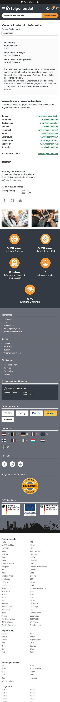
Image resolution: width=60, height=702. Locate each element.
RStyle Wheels (35, 613)
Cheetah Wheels (8, 564)
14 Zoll (4, 690)
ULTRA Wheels (7, 622)
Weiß (3, 652)
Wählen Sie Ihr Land (11, 29)
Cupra (32, 672)
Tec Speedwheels (8, 619)
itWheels (5, 582)
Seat (32, 675)
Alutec (32, 545)
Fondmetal (6, 579)
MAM (4, 588)
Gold (3, 643)
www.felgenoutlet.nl (49, 140)
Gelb (32, 652)
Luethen (5, 585)
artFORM (5, 548)
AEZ (31, 542)
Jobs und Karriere (10, 365)
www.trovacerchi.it (50, 133)
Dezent (33, 570)
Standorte (7, 374)
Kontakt (6, 344)
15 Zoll (32, 690)
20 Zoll (4, 699)
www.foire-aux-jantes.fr (48, 130)
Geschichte (7, 368)
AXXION (5, 554)
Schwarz (5, 634)
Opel (3, 678)
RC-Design (34, 607)
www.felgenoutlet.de (49, 123)
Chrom (4, 640)
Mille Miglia (6, 591)
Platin (32, 601)
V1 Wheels (34, 622)
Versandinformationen (12, 353)
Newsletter (7, 347)
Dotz (32, 573)
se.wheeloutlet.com (49, 147)
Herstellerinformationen (12, 332)
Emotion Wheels (8, 576)
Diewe (4, 573)
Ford (3, 675)
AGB (5, 323)
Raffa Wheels (7, 607)
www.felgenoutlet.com (48, 153)
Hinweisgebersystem (11, 329)
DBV (3, 570)
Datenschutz (8, 326)
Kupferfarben (35, 640)
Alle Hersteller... (8, 681)
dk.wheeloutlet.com (49, 119)
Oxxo (32, 597)
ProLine (5, 604)
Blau (32, 634)
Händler (6, 350)
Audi (32, 666)
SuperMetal (34, 616)
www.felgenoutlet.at (49, 144)
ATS (31, 548)
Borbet (32, 557)
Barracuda (34, 554)
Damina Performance (38, 567)
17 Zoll (32, 693)
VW (3, 666)
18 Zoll (4, 696)
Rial (31, 610)
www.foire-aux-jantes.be (47, 116)
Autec (4, 551)
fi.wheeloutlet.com (50, 126)
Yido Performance (9, 625)
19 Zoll (32, 696)
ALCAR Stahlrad (8, 545)
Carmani (33, 560)
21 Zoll (32, 699)
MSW (32, 594)
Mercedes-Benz (36, 669)
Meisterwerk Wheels (38, 588)
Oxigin (4, 597)
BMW (4, 669)
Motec (4, 594)
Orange (33, 646)
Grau (4, 646)
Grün (32, 643)
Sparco (4, 616)
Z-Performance (36, 625)
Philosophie (8, 371)
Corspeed (5, 567)
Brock (4, 560)
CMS (32, 564)
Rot (3, 649)
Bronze (4, 637)
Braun (32, 637)
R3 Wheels (34, 604)
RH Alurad (6, 610)
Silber (32, 649)
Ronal (4, 613)
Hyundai (33, 678)
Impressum (7, 319)
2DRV (4, 542)
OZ (3, 601)
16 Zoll (4, 693)
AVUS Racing (35, 551)
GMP (32, 579)
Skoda (4, 672)
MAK (32, 585)
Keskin (32, 582)
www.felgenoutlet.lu (49, 137)
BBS (3, 557)
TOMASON (34, 619)
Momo (32, 591)
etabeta (33, 576)
